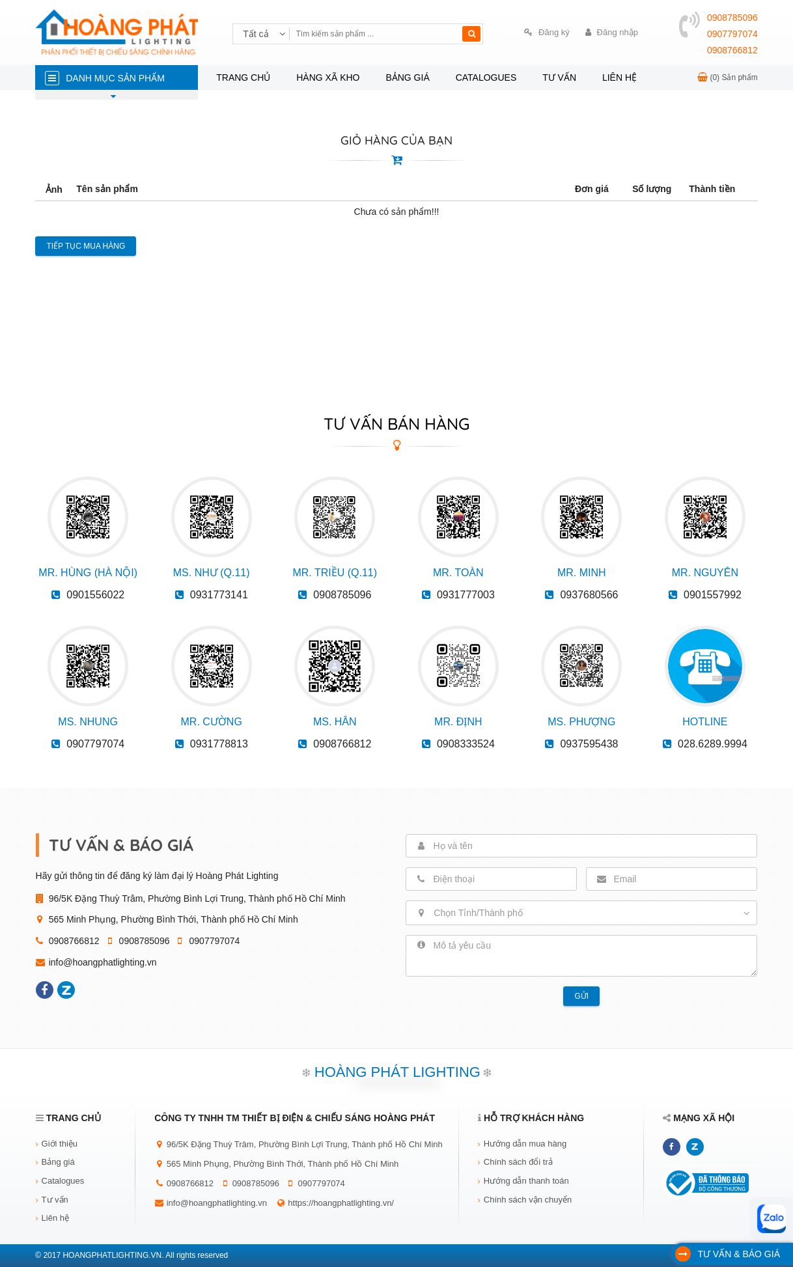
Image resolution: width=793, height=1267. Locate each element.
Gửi (581, 996)
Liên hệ (619, 77)
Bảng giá (407, 77)
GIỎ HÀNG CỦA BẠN (396, 140)
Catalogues (486, 77)
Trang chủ (243, 77)
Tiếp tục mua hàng (85, 246)
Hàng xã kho (327, 77)
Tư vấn (559, 77)
